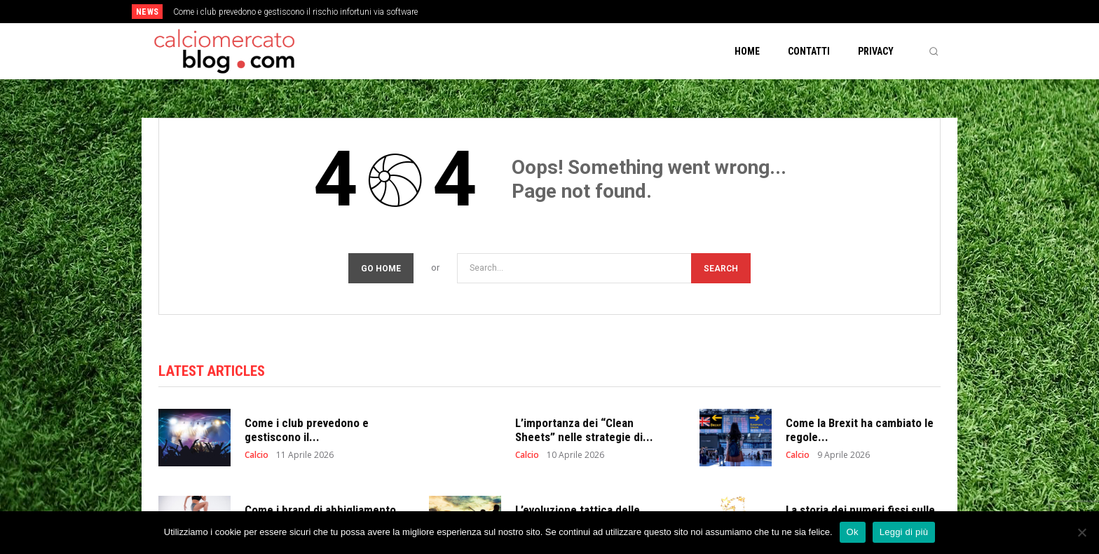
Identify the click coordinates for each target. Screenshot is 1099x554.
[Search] (721, 268)
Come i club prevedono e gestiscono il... (307, 430)
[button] (934, 51)
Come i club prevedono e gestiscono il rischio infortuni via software (295, 12)
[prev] (573, 11)
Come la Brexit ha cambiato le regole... (860, 430)
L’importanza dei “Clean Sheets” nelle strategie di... (584, 430)
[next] (596, 11)
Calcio (256, 455)
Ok (853, 532)
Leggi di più (904, 532)
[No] (1081, 532)
